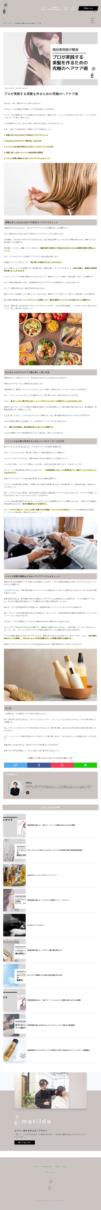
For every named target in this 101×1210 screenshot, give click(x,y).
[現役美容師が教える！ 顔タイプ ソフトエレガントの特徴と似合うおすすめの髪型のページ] (50, 1000)
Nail (57, 1166)
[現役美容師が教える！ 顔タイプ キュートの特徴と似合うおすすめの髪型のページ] (50, 825)
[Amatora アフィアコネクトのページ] (50, 925)
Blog (64, 1166)
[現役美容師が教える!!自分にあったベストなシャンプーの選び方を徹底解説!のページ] (50, 1025)
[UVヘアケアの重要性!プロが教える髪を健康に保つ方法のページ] (50, 975)
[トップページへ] (24, 1142)
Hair (36, 1166)
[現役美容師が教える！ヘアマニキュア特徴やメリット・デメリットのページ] (50, 900)
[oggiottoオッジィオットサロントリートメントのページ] (50, 875)
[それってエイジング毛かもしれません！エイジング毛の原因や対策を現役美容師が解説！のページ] (50, 850)
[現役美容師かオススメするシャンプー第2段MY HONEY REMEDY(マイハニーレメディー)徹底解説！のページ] (50, 1050)
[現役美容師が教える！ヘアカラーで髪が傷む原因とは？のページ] (50, 950)
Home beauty (47, 1166)
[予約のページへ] (88, 8)
